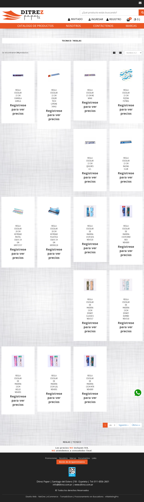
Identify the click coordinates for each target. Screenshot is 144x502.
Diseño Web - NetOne (35, 496)
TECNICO (66, 40)
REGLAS (77, 40)
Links (94, 458)
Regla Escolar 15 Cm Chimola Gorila (18, 95)
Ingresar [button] (97, 19)
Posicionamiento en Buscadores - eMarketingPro (96, 496)
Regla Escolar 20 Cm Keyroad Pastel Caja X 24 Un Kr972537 (18, 235)
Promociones (51, 458)
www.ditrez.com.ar (83, 484)
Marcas (131, 26)
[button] (140, 3)
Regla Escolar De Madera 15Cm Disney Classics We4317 (90, 309)
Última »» (136, 425)
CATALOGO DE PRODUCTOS (35, 26)
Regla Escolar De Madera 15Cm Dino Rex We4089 (125, 234)
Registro (115, 19)
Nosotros (73, 26)
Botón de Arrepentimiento (72, 462)
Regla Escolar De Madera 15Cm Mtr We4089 (90, 382)
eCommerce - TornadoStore (60, 496)
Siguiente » (123, 425)
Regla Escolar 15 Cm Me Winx (90, 94)
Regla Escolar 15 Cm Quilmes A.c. (90, 163)
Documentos (84, 458)
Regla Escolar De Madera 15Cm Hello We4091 (17, 383)
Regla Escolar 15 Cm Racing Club (125, 163)
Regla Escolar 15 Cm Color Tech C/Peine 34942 (54, 98)
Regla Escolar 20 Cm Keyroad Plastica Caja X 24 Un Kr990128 (54, 235)
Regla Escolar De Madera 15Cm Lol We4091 (54, 382)
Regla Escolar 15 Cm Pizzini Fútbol (125, 95)
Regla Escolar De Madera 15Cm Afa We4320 (90, 232)
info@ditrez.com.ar (62, 484)
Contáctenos (103, 26)
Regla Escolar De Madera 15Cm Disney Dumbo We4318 (125, 309)
